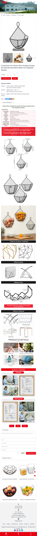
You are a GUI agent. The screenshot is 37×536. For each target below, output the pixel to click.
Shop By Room (15, 523)
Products (8, 15)
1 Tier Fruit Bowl (20, 15)
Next (18, 425)
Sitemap (18, 528)
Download (32, 523)
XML (21, 528)
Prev (12, 425)
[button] (35, 58)
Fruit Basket (13, 15)
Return (24, 425)
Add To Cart (6, 78)
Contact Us (26, 523)
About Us (21, 523)
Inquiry (14, 78)
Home (4, 15)
